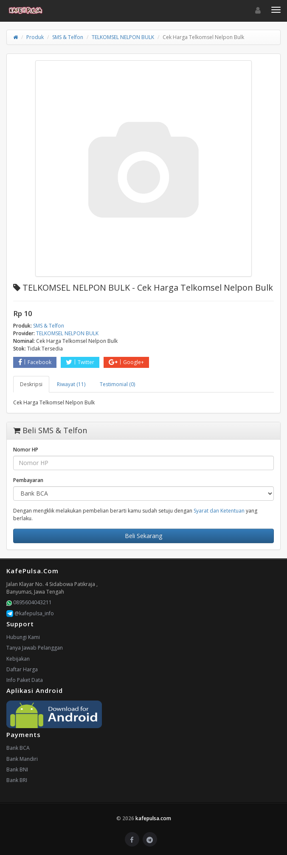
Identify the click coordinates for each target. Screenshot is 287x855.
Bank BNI (17, 769)
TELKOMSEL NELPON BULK (123, 37)
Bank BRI (16, 780)
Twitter (80, 362)
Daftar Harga (22, 669)
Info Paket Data (24, 680)
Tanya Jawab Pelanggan (34, 647)
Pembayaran (28, 480)
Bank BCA (18, 747)
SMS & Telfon (67, 37)
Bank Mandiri (22, 758)
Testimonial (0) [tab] (117, 384)
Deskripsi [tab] (31, 384)
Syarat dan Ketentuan (219, 510)
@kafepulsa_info (30, 613)
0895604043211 (29, 602)
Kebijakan (18, 658)
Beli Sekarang (143, 536)
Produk (35, 37)
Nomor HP (25, 449)
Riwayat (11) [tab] (71, 384)
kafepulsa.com (153, 818)
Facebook (34, 362)
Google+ (126, 362)
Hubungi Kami (23, 637)
